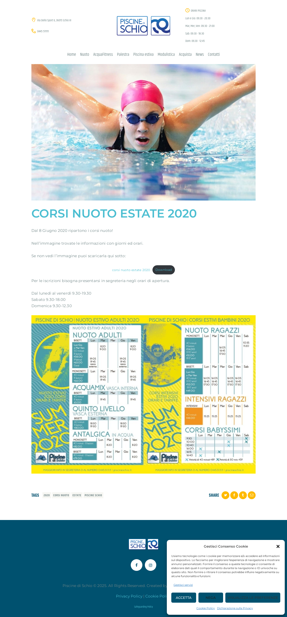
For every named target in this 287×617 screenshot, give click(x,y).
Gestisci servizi (183, 585)
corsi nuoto (61, 495)
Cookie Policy (205, 608)
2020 (47, 495)
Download (163, 270)
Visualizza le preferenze (253, 597)
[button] (278, 546)
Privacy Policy (129, 596)
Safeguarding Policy (143, 607)
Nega (211, 597)
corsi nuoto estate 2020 (131, 270)
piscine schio (93, 495)
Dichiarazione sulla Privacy (235, 608)
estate (76, 495)
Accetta (183, 597)
